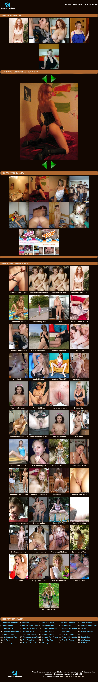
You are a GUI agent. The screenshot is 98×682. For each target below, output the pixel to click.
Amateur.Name (28, 631)
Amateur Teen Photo (69, 628)
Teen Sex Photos (68, 640)
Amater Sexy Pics (48, 625)
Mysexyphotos (47, 643)
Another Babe (9, 634)
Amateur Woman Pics (89, 625)
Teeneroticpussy (10, 643)
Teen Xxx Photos (68, 634)
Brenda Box (85, 637)
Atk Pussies (85, 640)
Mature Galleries (87, 631)
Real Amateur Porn (10, 637)
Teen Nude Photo (48, 623)
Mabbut (84, 643)
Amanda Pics (66, 625)
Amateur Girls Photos (10, 623)
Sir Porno (7, 640)
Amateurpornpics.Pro (31, 637)
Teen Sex (25, 623)
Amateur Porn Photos (50, 637)
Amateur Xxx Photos (49, 628)
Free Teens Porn (29, 640)
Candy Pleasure (48, 634)
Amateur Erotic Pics (68, 623)
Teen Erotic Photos (30, 628)
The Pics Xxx (66, 643)
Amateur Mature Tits (30, 643)
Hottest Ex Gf (8, 628)
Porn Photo (66, 631)
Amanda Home (8, 625)
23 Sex (83, 628)
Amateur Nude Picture (30, 625)
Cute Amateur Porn (30, 634)
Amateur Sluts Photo (11, 631)
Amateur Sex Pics (86, 623)
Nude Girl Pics (47, 640)
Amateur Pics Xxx (48, 631)
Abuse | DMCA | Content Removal (72, 676)
